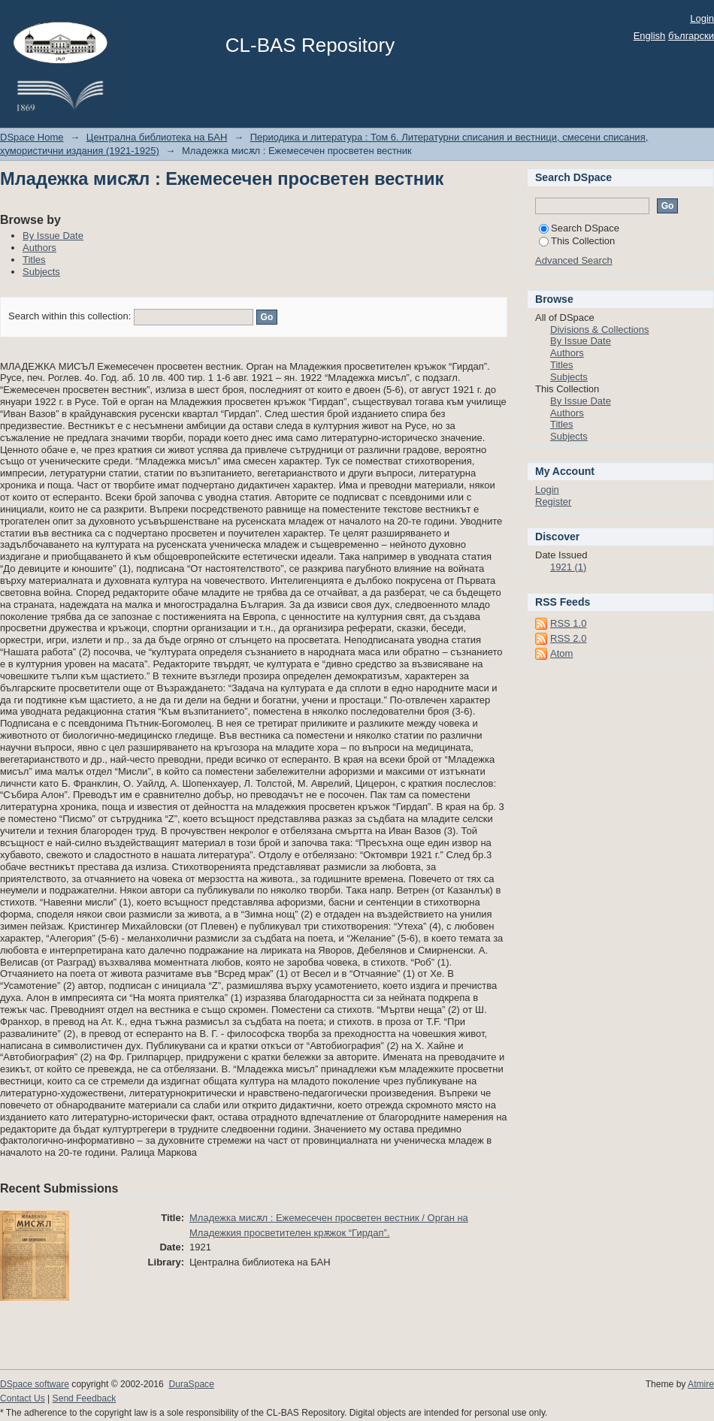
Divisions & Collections (599, 329)
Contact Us (22, 1398)
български (691, 35)
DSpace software (34, 1384)
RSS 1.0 (568, 623)
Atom (561, 653)
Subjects (41, 271)
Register (553, 501)
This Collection (577, 240)
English (650, 35)
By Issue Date (53, 235)
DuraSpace (190, 1384)
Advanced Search (574, 260)
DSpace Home (32, 137)
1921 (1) (568, 567)
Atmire (701, 1384)
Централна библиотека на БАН (157, 137)
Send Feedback (84, 1398)
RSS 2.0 (568, 638)
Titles (34, 259)
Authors (39, 247)
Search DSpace (579, 228)
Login (702, 18)
